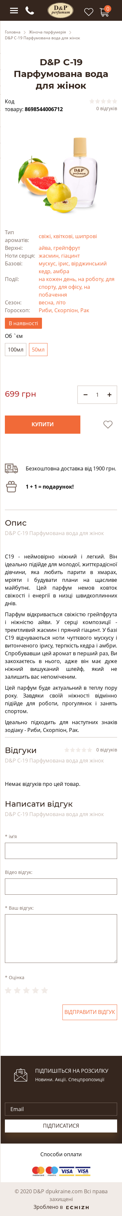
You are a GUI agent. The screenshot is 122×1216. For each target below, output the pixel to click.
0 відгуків (106, 108)
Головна (12, 32)
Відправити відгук (89, 1012)
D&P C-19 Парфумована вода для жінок (42, 38)
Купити (43, 424)
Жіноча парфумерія (47, 32)
